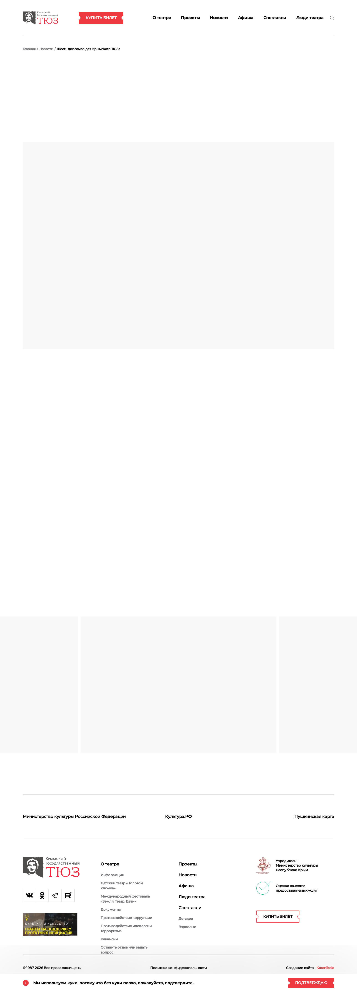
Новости (219, 17)
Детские (185, 913)
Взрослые (187, 921)
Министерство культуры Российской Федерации (66, 818)
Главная (29, 49)
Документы (110, 911)
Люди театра (310, 17)
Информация (112, 876)
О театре (162, 17)
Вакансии (109, 941)
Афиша (246, 17)
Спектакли (274, 17)
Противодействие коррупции (126, 919)
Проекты (190, 17)
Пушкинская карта (312, 815)
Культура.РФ (178, 815)
